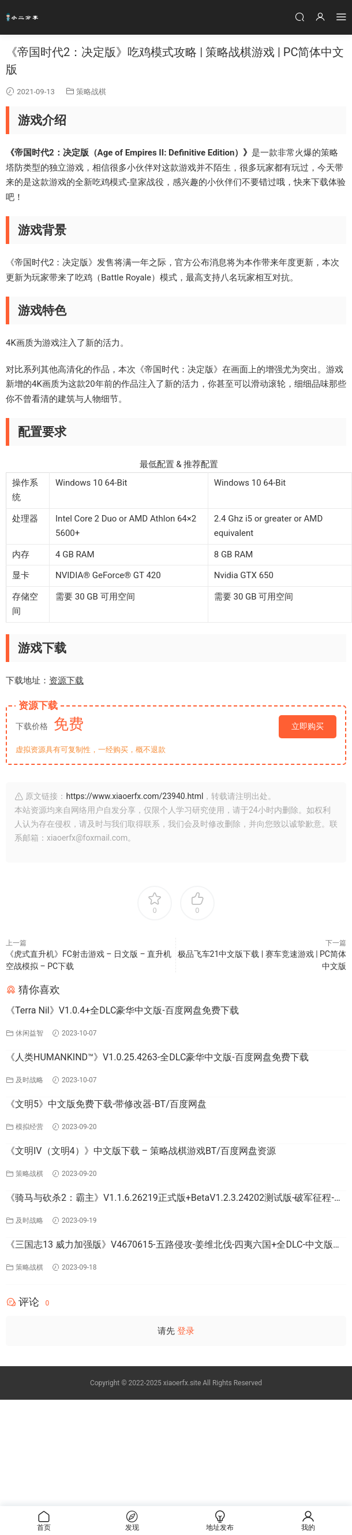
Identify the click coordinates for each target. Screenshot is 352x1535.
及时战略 (29, 1080)
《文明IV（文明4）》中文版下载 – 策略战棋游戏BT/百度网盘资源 (141, 1150)
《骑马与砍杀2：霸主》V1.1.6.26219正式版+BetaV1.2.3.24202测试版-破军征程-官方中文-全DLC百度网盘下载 (174, 1198)
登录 (185, 1331)
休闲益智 (29, 1033)
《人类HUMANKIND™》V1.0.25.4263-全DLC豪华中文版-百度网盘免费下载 (157, 1057)
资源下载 (66, 680)
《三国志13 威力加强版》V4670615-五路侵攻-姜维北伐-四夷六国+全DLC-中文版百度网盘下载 (174, 1245)
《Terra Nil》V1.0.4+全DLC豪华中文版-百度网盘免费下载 (122, 1010)
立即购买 (307, 726)
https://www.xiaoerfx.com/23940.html (134, 796)
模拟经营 (29, 1127)
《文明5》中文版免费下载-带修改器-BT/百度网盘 (106, 1103)
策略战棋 (91, 91)
